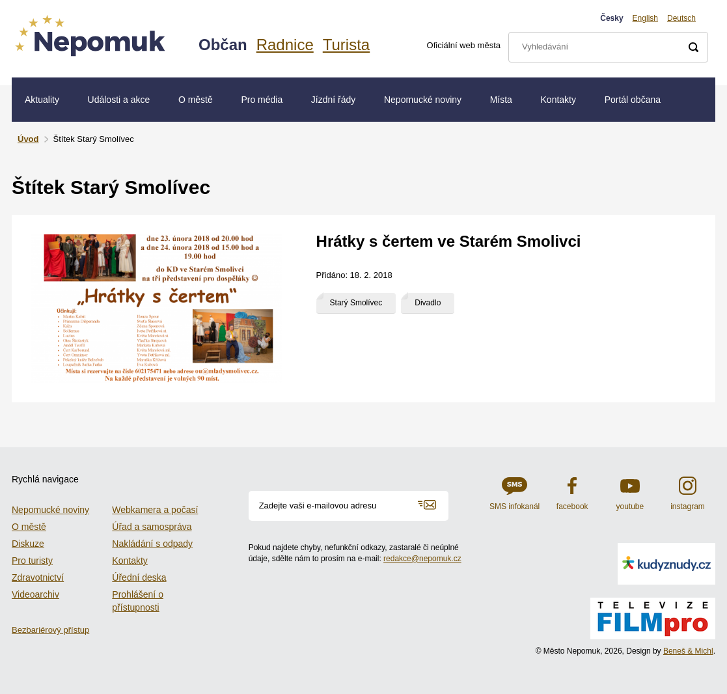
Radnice (285, 44)
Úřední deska (139, 577)
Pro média (261, 99)
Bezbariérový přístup (50, 630)
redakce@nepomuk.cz (422, 558)
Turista (346, 44)
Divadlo (428, 302)
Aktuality (42, 99)
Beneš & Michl (688, 651)
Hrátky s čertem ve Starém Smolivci (448, 241)
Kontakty (558, 99)
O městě (195, 99)
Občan (223, 44)
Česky (611, 18)
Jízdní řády (333, 99)
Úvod (28, 139)
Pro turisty (32, 560)
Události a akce (119, 99)
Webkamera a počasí (155, 510)
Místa (501, 99)
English (645, 18)
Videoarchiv (35, 594)
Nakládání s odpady (152, 543)
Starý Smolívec (356, 302)
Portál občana (633, 99)
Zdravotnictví (38, 577)
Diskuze (28, 543)
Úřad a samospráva (151, 526)
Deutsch (681, 18)
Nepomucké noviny (422, 99)
